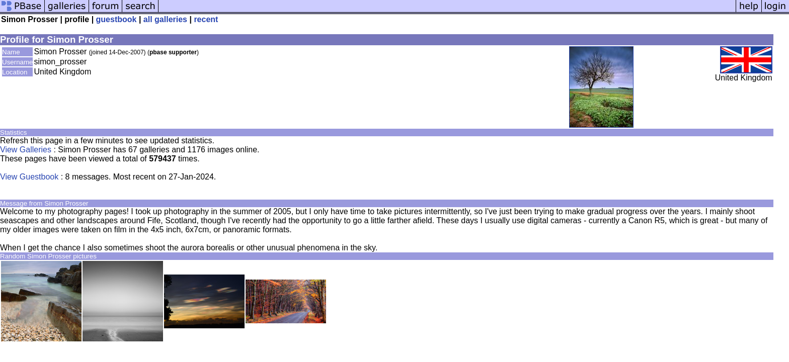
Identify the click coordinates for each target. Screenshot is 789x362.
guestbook (116, 19)
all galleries (165, 19)
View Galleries (25, 149)
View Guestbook (29, 176)
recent (206, 19)
